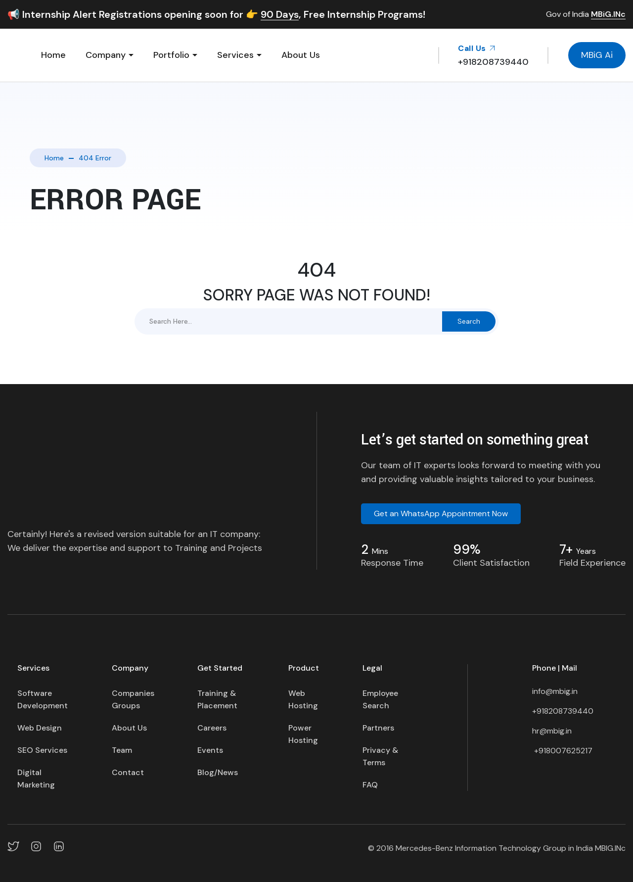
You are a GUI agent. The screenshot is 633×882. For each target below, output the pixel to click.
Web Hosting (303, 699)
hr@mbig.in (552, 731)
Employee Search (380, 699)
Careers (211, 728)
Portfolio (171, 55)
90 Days (280, 14)
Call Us (477, 48)
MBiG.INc (608, 14)
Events (210, 750)
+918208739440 (562, 711)
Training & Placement (217, 699)
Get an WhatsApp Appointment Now (441, 513)
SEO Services (42, 750)
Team (122, 750)
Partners (378, 728)
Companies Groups (133, 699)
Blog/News (217, 772)
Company (106, 55)
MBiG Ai (597, 55)
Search (468, 321)
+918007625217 (562, 750)
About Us (300, 55)
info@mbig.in (555, 691)
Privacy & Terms (380, 756)
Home (53, 55)
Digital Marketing (36, 778)
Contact (128, 772)
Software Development (42, 699)
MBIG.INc (610, 848)
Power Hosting (303, 734)
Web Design (39, 728)
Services (235, 55)
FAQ (370, 785)
